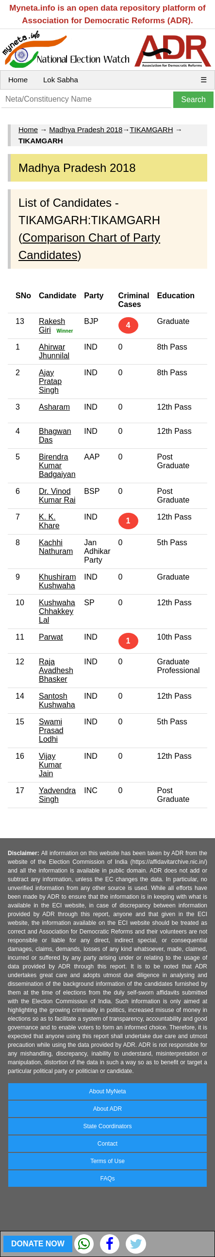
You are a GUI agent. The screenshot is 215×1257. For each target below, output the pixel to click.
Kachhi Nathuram (56, 546)
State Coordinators (107, 1126)
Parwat (51, 637)
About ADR (107, 1108)
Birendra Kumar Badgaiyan (57, 465)
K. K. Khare (49, 521)
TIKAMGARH (151, 129)
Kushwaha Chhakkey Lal (57, 611)
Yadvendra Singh (57, 794)
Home (18, 80)
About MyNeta (107, 1091)
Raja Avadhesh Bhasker (56, 670)
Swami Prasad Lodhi (51, 730)
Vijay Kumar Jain (50, 765)
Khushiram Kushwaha (57, 581)
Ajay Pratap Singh (50, 381)
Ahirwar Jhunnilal (54, 351)
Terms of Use (107, 1161)
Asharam (54, 407)
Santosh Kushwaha (57, 700)
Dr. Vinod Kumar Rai (57, 495)
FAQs (107, 1178)
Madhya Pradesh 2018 (85, 129)
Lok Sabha (60, 80)
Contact (107, 1143)
